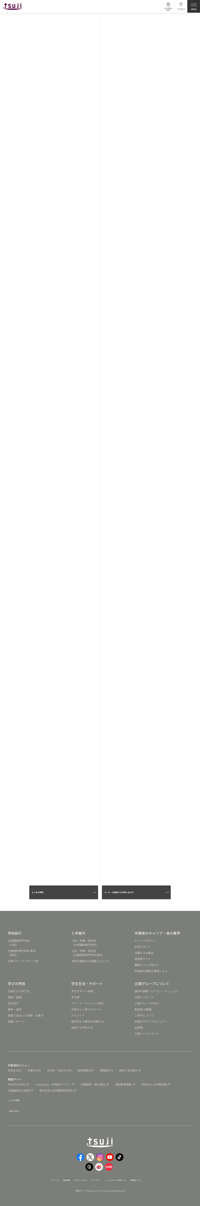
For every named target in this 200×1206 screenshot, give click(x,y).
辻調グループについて (152, 983)
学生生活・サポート (87, 983)
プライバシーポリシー (71, 1176)
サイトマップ (33, 1176)
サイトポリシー (95, 1176)
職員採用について (157, 1176)
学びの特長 (16, 983)
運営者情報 (49, 1176)
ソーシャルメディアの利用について (125, 1176)
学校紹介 (15, 933)
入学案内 (78, 933)
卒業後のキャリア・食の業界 (157, 933)
